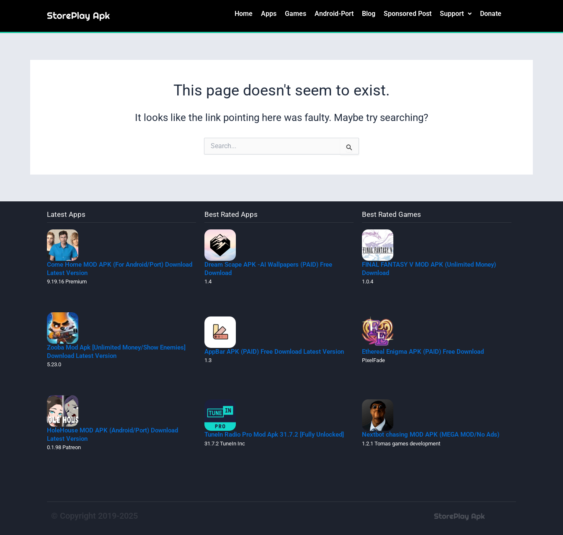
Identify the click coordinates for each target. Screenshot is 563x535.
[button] (456, 13)
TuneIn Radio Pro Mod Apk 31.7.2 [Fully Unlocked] (274, 434)
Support (456, 14)
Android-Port (334, 14)
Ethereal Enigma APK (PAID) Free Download (423, 351)
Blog (368, 14)
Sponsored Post (407, 14)
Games (295, 14)
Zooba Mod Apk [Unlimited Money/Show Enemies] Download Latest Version (116, 352)
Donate (490, 14)
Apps (268, 14)
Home (244, 14)
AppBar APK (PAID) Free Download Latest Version (274, 351)
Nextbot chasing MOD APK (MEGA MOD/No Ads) (430, 434)
